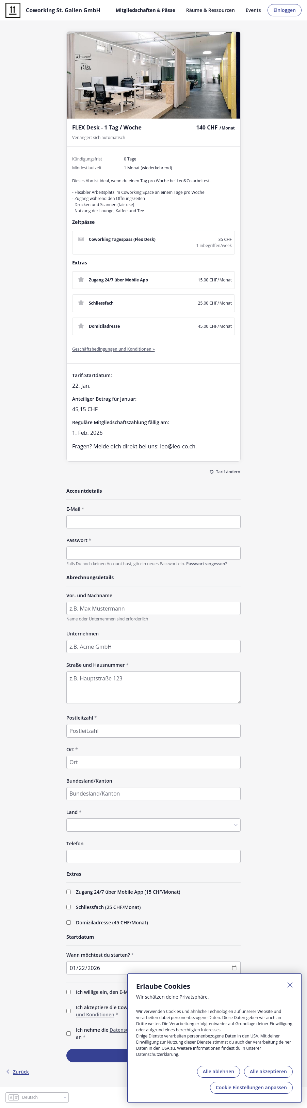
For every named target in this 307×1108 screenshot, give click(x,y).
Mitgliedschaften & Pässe (145, 10)
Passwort (76, 540)
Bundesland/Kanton (89, 781)
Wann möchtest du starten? (98, 955)
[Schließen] (290, 985)
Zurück (17, 1071)
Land (72, 812)
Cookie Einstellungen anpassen (251, 1087)
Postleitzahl (79, 717)
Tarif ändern (228, 472)
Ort (70, 749)
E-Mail (73, 509)
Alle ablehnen (218, 1071)
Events (253, 10)
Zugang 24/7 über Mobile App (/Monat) (128, 892)
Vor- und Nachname (89, 595)
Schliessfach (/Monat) (108, 907)
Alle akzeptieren (268, 1071)
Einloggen (284, 10)
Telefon (74, 843)
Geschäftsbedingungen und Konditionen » (113, 349)
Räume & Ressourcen (210, 10)
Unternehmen (82, 633)
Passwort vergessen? (206, 564)
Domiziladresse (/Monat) (112, 922)
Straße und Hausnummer (95, 665)
